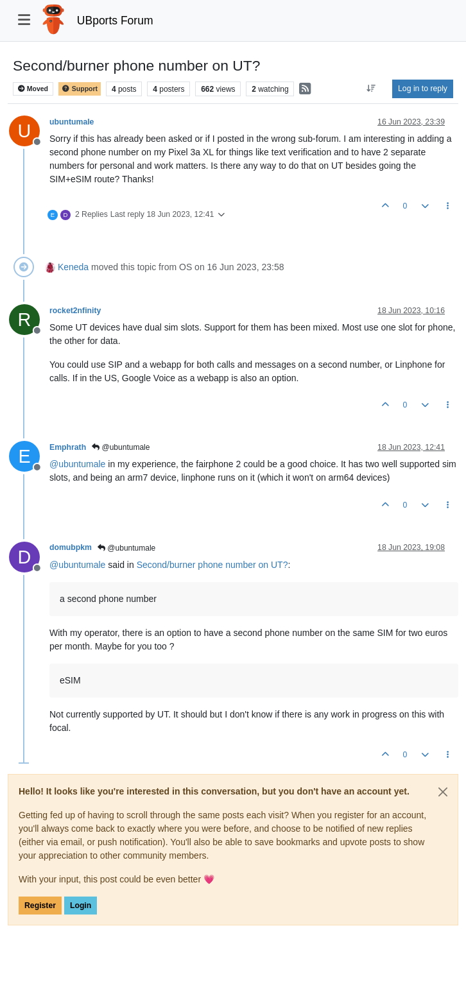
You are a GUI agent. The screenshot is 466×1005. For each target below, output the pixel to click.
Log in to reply (422, 88)
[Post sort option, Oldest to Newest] (371, 89)
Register (40, 905)
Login (80, 905)
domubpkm (70, 547)
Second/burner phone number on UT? (212, 565)
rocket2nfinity (75, 310)
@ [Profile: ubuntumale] (77, 464)
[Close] (443, 792)
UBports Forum (115, 20)
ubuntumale (71, 121)
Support (80, 89)
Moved (33, 89)
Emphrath (67, 447)
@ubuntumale (121, 447)
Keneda (73, 267)
